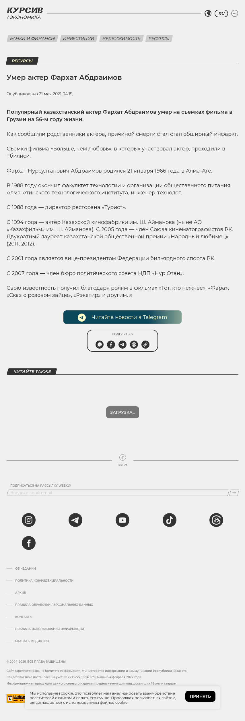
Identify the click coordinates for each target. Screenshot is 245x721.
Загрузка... (122, 412)
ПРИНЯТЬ (200, 696)
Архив (20, 593)
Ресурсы (159, 38)
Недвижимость (121, 38)
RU (221, 13)
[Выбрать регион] (208, 13)
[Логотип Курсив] (25, 10)
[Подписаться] (234, 493)
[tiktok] (169, 520)
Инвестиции (79, 38)
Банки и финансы (32, 38)
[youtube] (122, 520)
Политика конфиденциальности (44, 581)
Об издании (25, 569)
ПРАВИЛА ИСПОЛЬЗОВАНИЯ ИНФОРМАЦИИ (49, 629)
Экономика (24, 17)
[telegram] (75, 520)
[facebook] (29, 543)
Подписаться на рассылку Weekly (40, 486)
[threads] (216, 520)
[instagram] (29, 520)
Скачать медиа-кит (32, 641)
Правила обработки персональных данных (54, 605)
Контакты (23, 617)
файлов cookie (114, 702)
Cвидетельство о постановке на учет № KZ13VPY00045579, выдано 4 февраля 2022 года (74, 677)
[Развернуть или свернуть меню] (234, 13)
